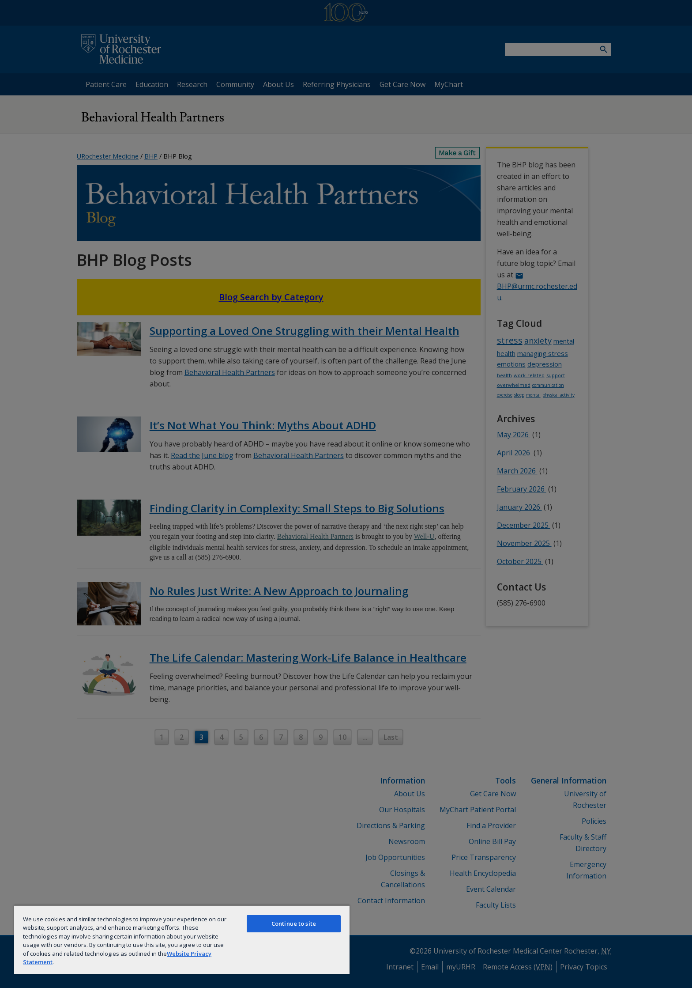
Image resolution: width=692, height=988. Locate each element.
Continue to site (293, 923)
